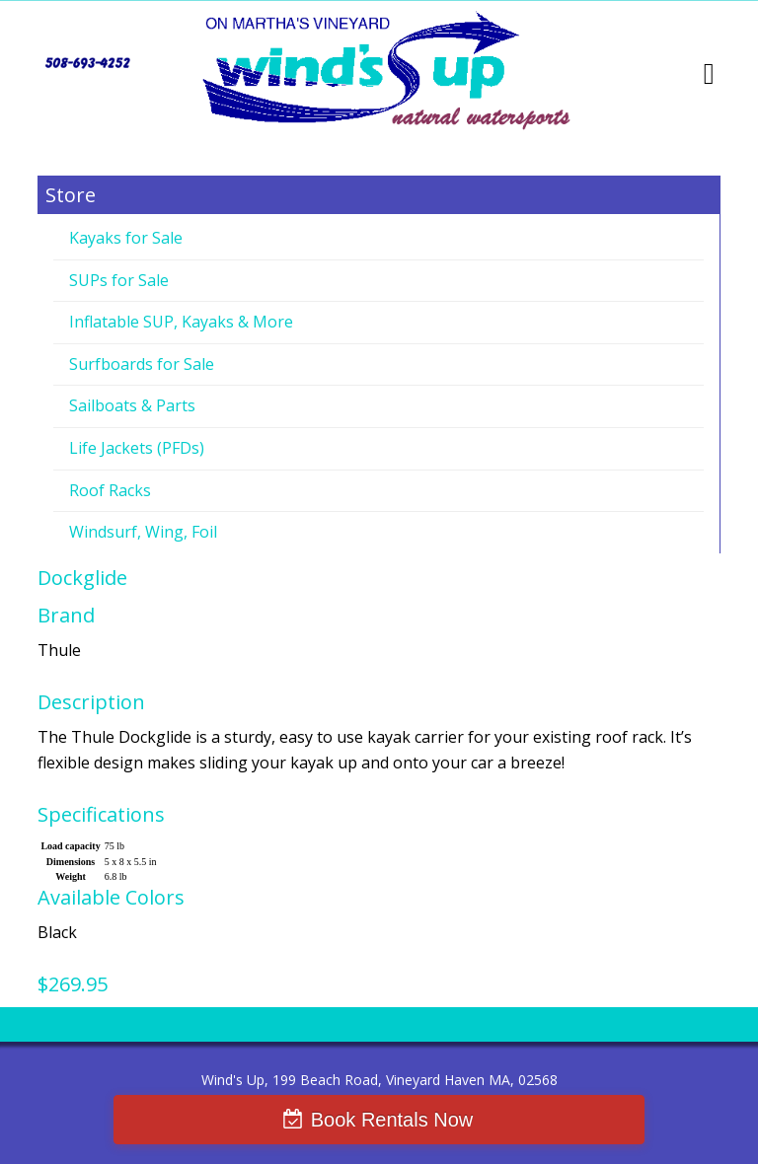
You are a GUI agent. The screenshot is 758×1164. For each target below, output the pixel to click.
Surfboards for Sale (141, 364)
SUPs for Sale (119, 280)
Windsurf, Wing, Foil (143, 532)
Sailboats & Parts (132, 405)
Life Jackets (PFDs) (136, 448)
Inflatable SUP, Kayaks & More (181, 321)
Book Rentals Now (392, 1119)
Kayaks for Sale (126, 238)
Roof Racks (110, 490)
